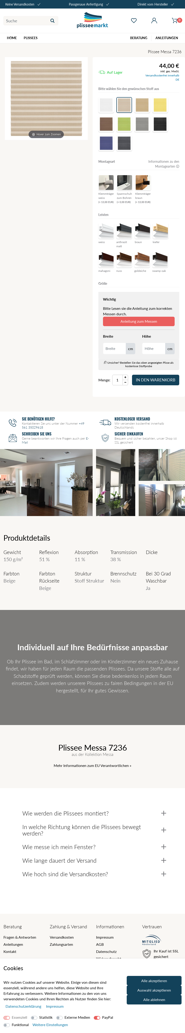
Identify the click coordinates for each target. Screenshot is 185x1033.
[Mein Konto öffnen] (154, 20)
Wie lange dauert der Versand (94, 860)
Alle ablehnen (154, 999)
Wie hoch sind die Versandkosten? (94, 874)
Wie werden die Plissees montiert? (94, 813)
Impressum (105, 937)
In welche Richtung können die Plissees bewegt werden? (94, 830)
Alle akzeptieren (154, 980)
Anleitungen (13, 944)
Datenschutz (106, 951)
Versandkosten (62, 937)
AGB (100, 944)
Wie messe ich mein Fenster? (94, 846)
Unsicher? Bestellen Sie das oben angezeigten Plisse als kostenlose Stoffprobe (138, 364)
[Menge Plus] (125, 377)
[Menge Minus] (125, 382)
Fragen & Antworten (19, 937)
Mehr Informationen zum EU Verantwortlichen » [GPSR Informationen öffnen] (92, 765)
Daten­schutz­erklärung (24, 1006)
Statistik (46, 1017)
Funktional (20, 1024)
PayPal (107, 1017)
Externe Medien (77, 1017)
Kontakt (9, 951)
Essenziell (19, 1017)
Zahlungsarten (61, 944)
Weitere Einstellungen (50, 1024)
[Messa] (46, 98)
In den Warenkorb (155, 379)
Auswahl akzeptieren (154, 990)
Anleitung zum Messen (138, 321)
